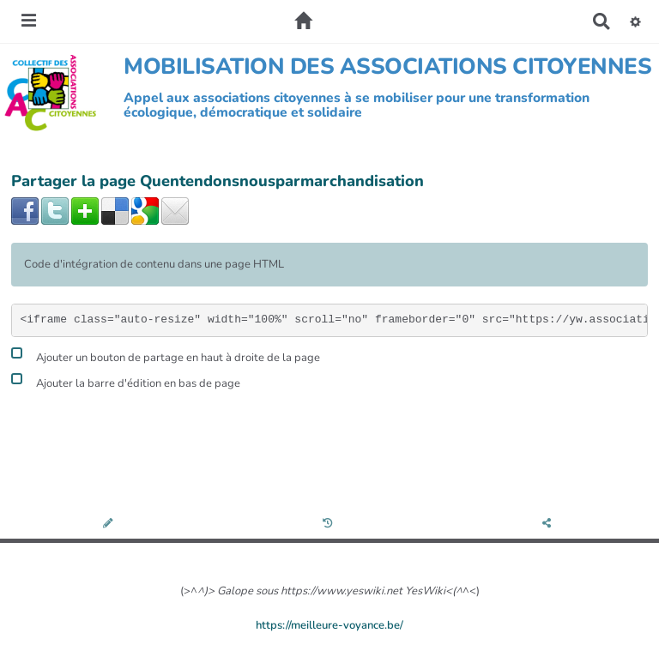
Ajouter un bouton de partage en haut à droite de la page (165, 355)
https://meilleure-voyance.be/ (329, 625)
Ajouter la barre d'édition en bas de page (125, 381)
